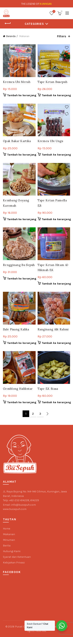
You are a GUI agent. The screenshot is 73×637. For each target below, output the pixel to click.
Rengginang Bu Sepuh (19, 265)
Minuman (9, 540)
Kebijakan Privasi (14, 562)
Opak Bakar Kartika (17, 141)
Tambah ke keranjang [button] (22, 95)
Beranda (11, 36)
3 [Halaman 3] (40, 413)
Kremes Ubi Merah (16, 82)
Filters (61, 36)
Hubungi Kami (11, 551)
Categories (34, 24)
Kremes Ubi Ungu (50, 141)
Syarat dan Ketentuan (17, 557)
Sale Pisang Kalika (16, 329)
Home (6, 528)
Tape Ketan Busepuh (52, 82)
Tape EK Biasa (48, 389)
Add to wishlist (32, 47)
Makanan (9, 534)
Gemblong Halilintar (18, 389)
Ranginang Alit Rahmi (53, 329)
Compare (32, 54)
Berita (7, 545)
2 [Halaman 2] (33, 413)
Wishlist (54, 11)
